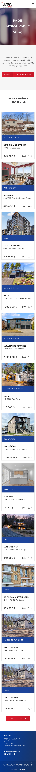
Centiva (22, 769)
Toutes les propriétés (18, 719)
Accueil (7, 74)
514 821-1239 (11, 743)
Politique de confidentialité (23, 765)
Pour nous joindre (23, 74)
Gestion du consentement (26, 766)
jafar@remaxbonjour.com (17, 745)
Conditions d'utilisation (9, 766)
